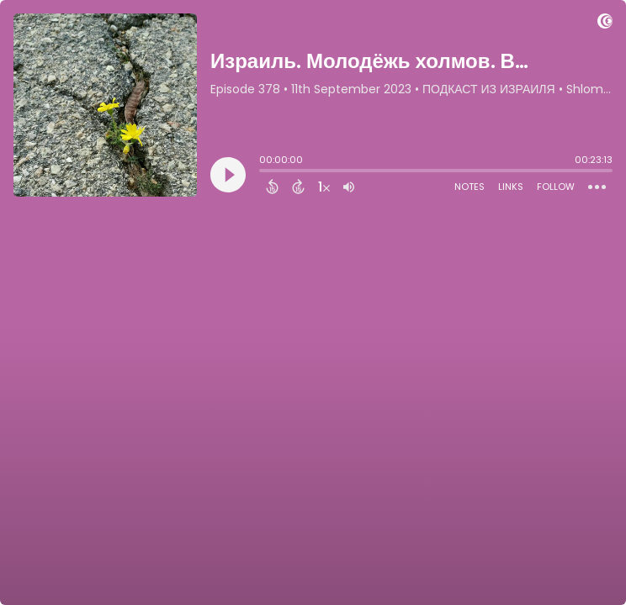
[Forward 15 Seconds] (298, 186)
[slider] (263, 172)
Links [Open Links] (510, 186)
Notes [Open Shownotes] (469, 186)
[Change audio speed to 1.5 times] (324, 186)
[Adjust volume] (349, 186)
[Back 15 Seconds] (272, 186)
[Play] (228, 174)
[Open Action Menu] (597, 187)
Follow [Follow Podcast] (556, 186)
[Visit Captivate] (605, 23)
